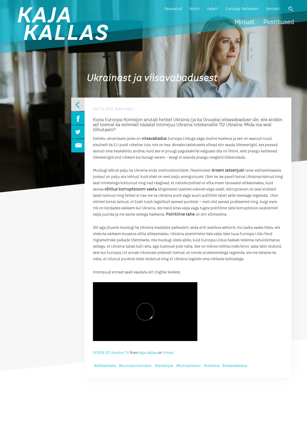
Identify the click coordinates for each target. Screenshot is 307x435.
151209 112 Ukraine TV (111, 353)
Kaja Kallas (148, 353)
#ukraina (211, 366)
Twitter (78, 132)
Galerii (212, 9)
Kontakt (273, 9)
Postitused (278, 22)
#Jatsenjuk (164, 366)
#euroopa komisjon (135, 366)
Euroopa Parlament (242, 9)
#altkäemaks (105, 366)
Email (78, 145)
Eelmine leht (78, 104)
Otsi (290, 9)
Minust (245, 22)
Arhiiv (194, 9)
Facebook (78, 118)
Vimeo (168, 353)
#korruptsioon (188, 366)
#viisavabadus (234, 366)
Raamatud (173, 9)
